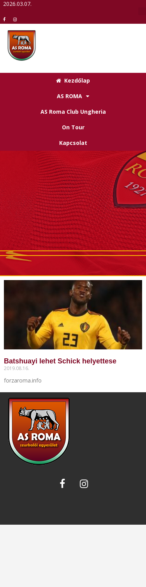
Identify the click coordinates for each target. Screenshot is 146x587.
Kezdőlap (73, 80)
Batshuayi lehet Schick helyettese (60, 361)
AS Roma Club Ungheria (73, 111)
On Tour (73, 127)
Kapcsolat (73, 142)
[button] (142, 11)
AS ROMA (73, 96)
